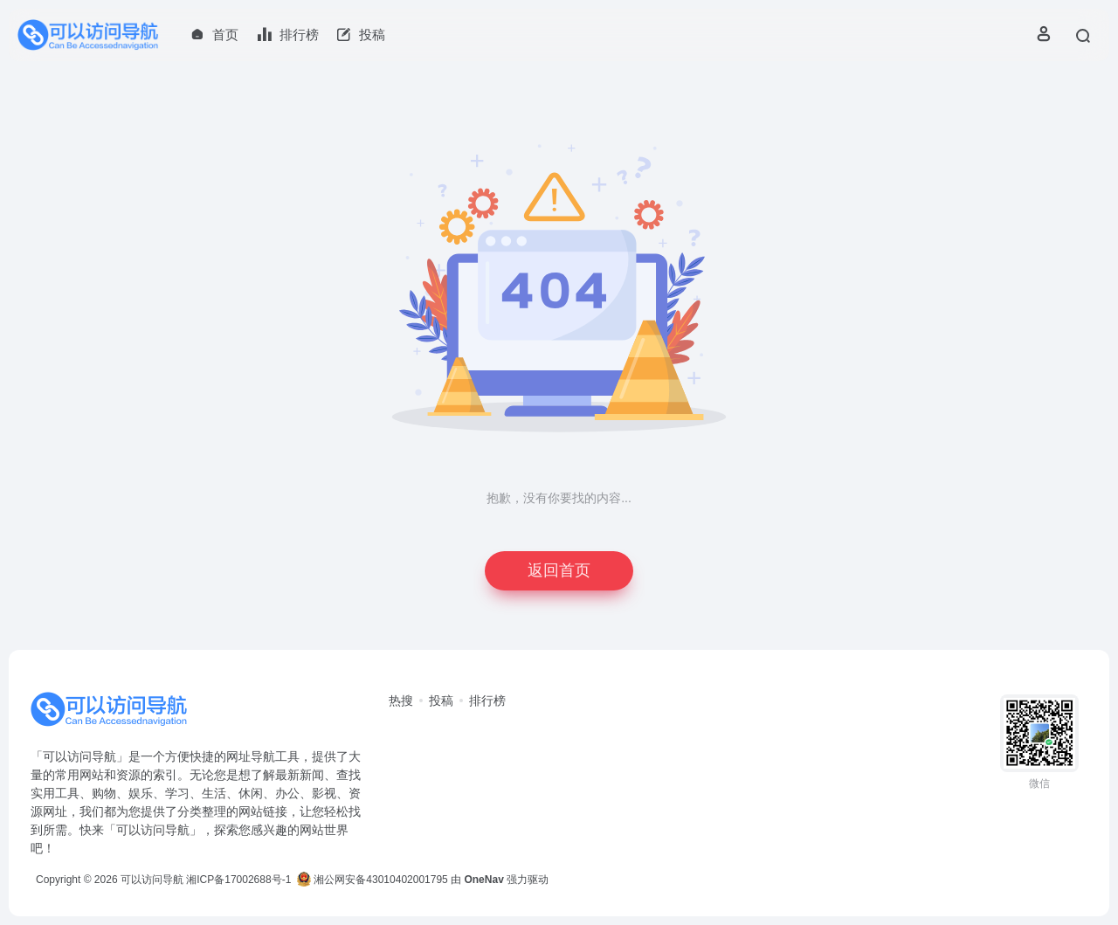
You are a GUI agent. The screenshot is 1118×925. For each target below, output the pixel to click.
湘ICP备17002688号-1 (238, 879)
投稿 (441, 701)
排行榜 (487, 701)
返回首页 (559, 570)
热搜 (401, 701)
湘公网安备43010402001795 (372, 879)
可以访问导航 (152, 879)
